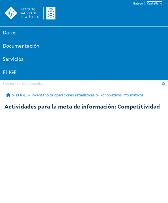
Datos (10, 33)
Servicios (13, 59)
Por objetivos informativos (121, 95)
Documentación (21, 46)
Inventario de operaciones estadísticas (63, 95)
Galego (138, 3)
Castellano (154, 3)
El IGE (10, 72)
